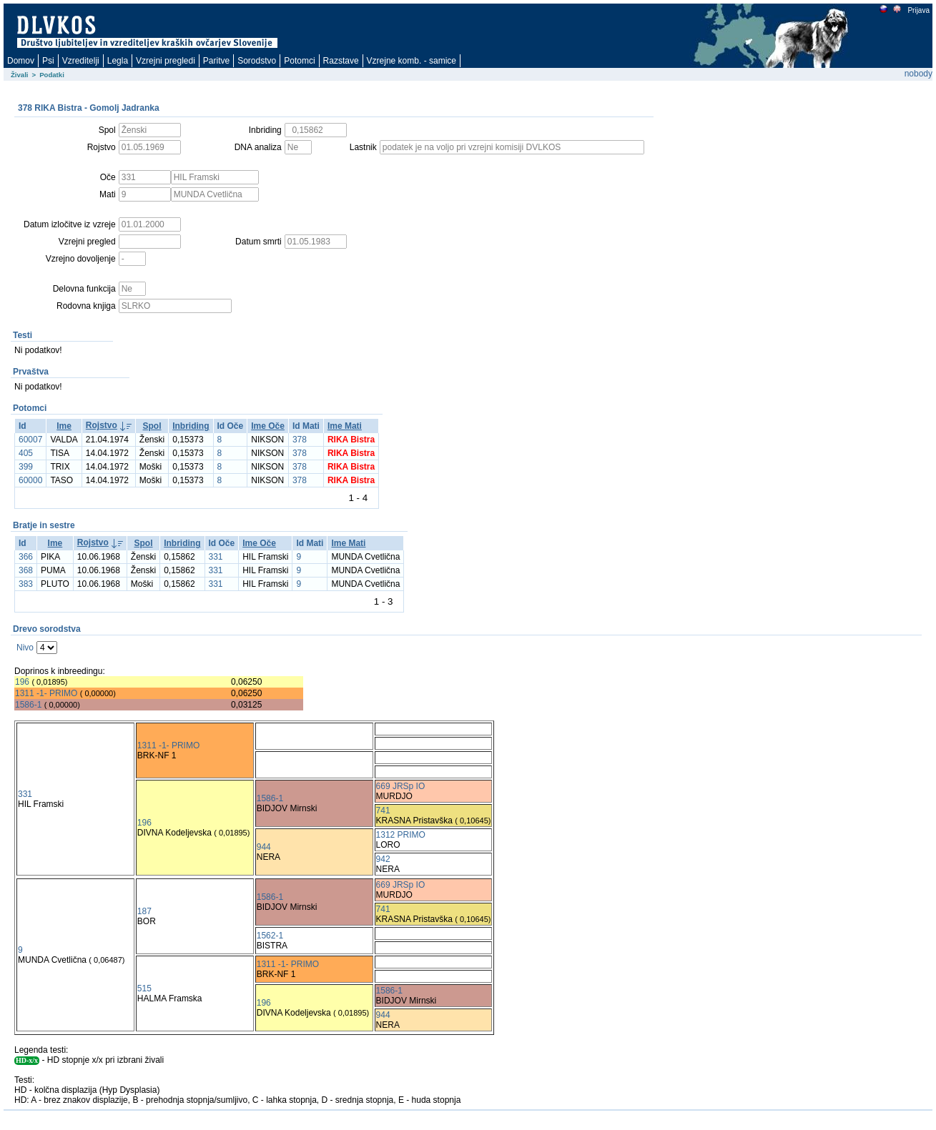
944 (264, 847)
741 (383, 811)
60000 (30, 480)
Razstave (341, 61)
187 (144, 911)
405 (26, 453)
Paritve (216, 61)
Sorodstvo (256, 61)
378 (299, 440)
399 (26, 467)
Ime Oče (268, 426)
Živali (20, 75)
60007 (30, 440)
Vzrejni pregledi (165, 61)
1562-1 (270, 936)
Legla (117, 61)
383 (26, 584)
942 (383, 859)
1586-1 (28, 705)
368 (26, 570)
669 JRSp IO (400, 786)
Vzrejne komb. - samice (411, 61)
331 (216, 557)
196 (22, 682)
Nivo (25, 648)
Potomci (299, 61)
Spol (152, 426)
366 (26, 557)
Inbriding (190, 426)
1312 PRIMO (400, 835)
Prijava (918, 10)
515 (144, 988)
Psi (48, 61)
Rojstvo (101, 425)
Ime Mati (344, 426)
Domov (20, 61)
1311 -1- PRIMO (46, 693)
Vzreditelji (80, 61)
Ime (64, 426)
